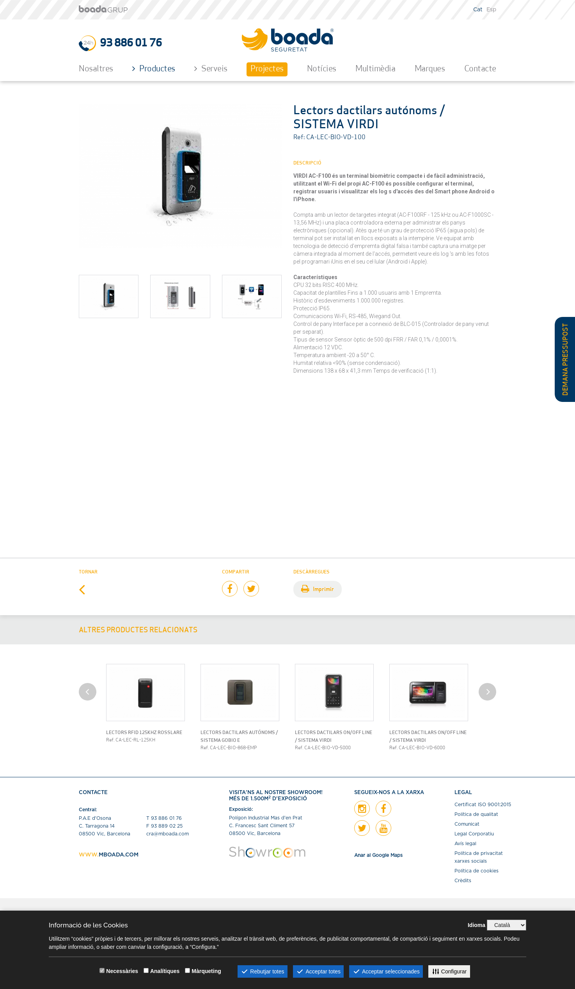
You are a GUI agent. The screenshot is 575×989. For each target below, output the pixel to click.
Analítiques (164, 971)
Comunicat (466, 824)
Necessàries (122, 971)
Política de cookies (476, 871)
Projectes (267, 69)
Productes (153, 68)
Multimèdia (375, 69)
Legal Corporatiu (474, 834)
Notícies (321, 69)
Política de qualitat (476, 814)
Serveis (210, 68)
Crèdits (462, 880)
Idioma (476, 925)
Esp (491, 9)
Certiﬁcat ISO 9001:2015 (482, 804)
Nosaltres (96, 69)
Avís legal (465, 843)
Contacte (480, 69)
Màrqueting (206, 971)
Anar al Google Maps (378, 855)
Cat (478, 9)
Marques (430, 69)
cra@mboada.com (167, 834)
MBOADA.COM (118, 855)
